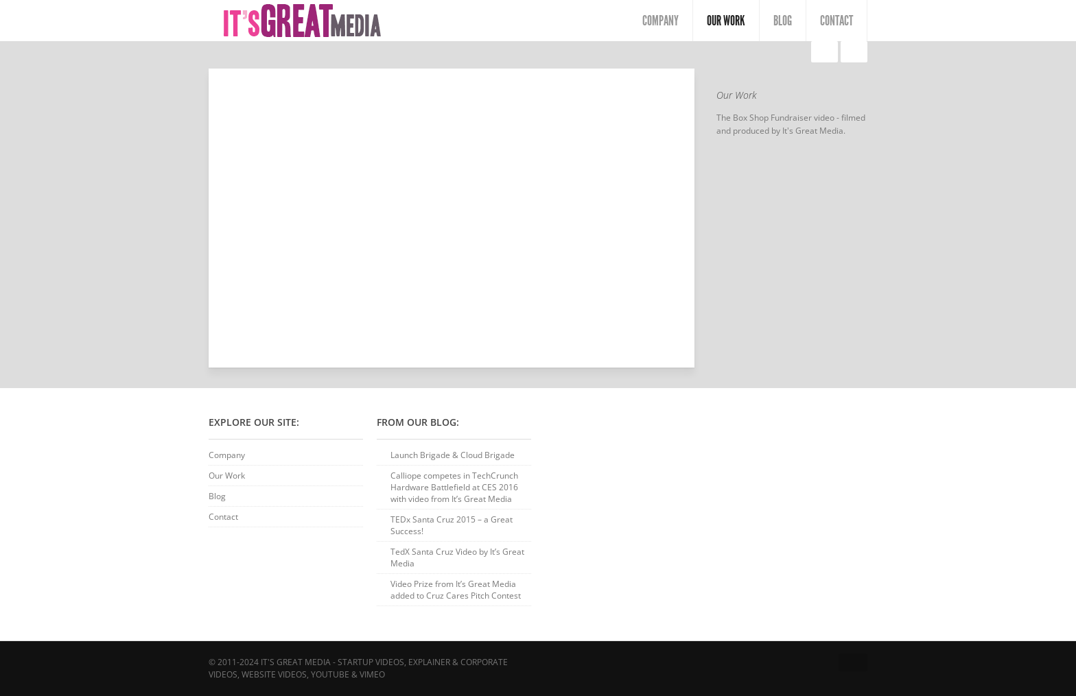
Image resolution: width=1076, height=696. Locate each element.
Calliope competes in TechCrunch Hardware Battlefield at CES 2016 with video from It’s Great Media (454, 487)
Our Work (726, 20)
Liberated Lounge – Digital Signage (822, 52)
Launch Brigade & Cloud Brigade (452, 455)
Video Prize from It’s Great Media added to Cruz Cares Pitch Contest (455, 589)
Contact (836, 20)
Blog (782, 20)
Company (660, 20)
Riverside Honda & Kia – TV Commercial (852, 52)
